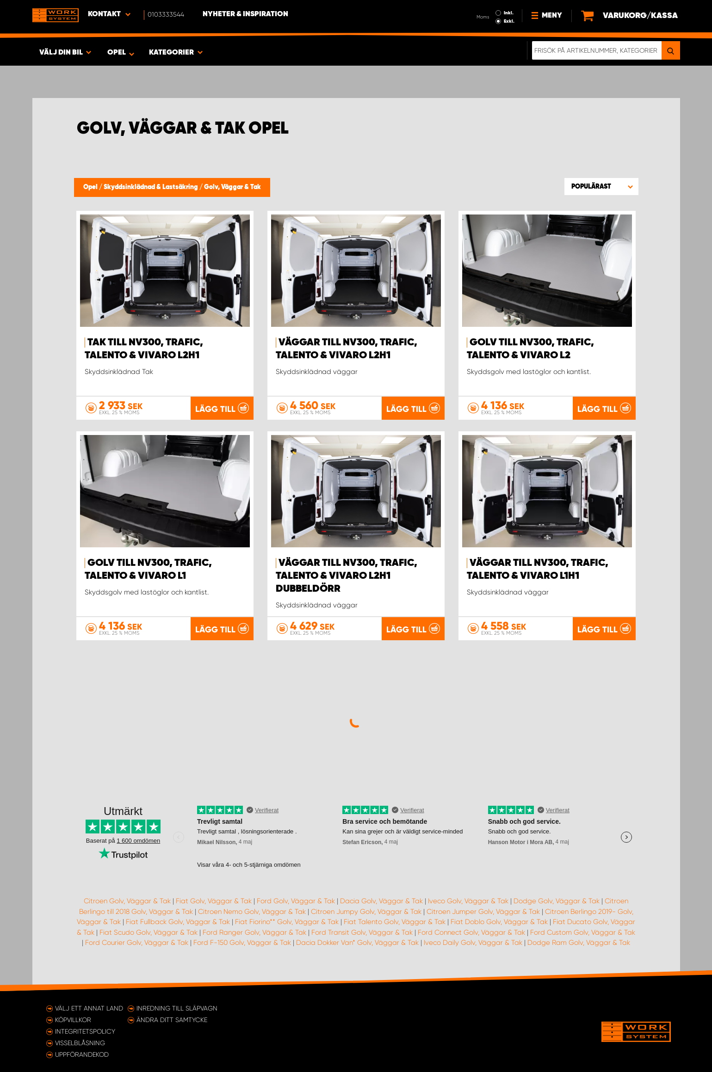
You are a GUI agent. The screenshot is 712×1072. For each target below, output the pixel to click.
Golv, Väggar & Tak (232, 187)
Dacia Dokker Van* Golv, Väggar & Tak (357, 942)
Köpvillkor (73, 1019)
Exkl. (509, 21)
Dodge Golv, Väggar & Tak (557, 901)
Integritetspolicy (85, 1031)
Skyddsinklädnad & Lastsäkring (151, 187)
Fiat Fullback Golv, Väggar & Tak (178, 922)
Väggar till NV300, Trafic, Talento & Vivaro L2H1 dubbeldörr (346, 576)
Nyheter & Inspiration (245, 14)
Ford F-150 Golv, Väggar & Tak (242, 942)
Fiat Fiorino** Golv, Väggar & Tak (287, 922)
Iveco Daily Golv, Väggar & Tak (473, 942)
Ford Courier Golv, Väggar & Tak (136, 942)
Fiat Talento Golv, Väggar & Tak (395, 922)
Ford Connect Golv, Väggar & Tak (471, 932)
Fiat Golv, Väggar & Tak (214, 901)
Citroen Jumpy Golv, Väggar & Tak (366, 911)
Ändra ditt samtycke (171, 1019)
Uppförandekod (82, 1054)
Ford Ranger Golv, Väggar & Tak (254, 932)
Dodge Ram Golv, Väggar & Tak (578, 942)
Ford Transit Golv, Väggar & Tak (362, 932)
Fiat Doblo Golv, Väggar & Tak (499, 922)
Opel (91, 187)
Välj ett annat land (89, 1008)
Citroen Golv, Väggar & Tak (127, 901)
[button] (601, 186)
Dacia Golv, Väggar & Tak (381, 901)
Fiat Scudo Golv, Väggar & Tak (148, 932)
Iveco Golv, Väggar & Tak (468, 901)
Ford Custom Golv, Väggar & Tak (582, 932)
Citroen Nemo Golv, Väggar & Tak (252, 911)
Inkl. (509, 13)
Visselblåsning (80, 1043)
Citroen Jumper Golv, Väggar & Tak (483, 911)
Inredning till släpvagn (176, 1008)
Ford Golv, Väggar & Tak (296, 901)
